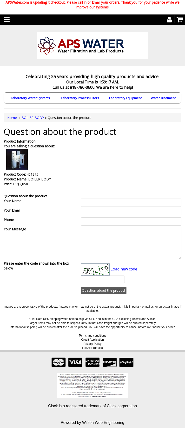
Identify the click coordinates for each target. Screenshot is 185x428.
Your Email (12, 210)
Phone (9, 219)
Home (12, 117)
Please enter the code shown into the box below (36, 265)
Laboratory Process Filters (80, 98)
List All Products (92, 348)
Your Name (12, 201)
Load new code (124, 269)
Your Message (15, 229)
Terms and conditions (92, 335)
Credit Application (92, 339)
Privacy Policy (93, 343)
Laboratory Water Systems (30, 98)
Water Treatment (163, 98)
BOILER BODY (32, 117)
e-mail (146, 306)
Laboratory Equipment (125, 98)
